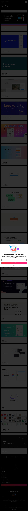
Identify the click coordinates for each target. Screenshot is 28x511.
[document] (14, 255)
